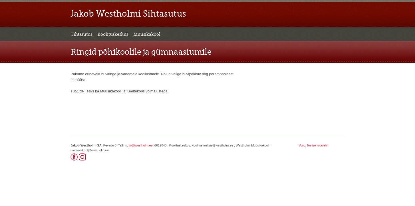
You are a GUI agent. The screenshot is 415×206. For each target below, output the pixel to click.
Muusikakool (146, 34)
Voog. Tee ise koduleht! (313, 145)
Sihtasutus (81, 34)
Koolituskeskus (112, 34)
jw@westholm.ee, (141, 145)
